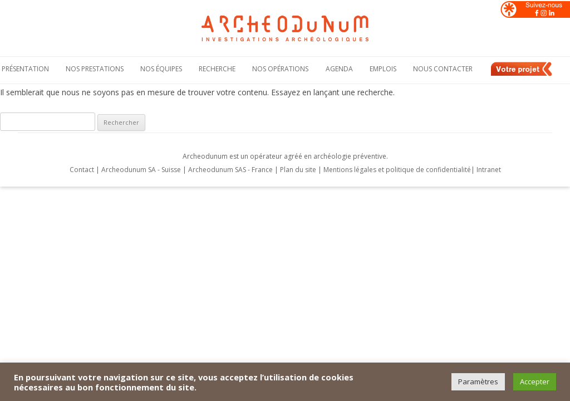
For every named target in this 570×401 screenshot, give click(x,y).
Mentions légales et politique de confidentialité (397, 169)
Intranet (488, 169)
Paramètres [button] (478, 381)
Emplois (383, 69)
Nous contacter (443, 69)
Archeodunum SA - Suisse (141, 169)
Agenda (339, 69)
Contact (82, 169)
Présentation (25, 69)
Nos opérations (280, 69)
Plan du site (299, 169)
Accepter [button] (534, 381)
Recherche (217, 69)
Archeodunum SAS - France (230, 169)
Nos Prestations (95, 69)
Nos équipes (161, 69)
